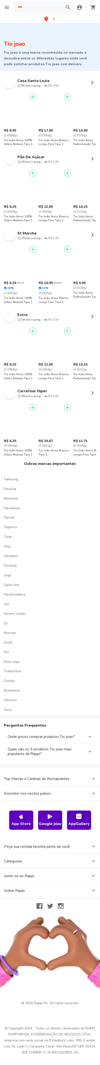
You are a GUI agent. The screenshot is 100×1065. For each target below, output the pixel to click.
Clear (8, 536)
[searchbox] (43, 7)
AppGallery (79, 820)
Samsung (11, 479)
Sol (6, 604)
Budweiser (12, 690)
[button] (50, 19)
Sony (8, 709)
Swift (8, 642)
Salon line (11, 585)
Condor (9, 680)
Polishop (10, 565)
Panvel (9, 517)
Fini (6, 652)
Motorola (11, 498)
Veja (7, 546)
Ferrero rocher (15, 613)
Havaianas (12, 508)
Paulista (10, 489)
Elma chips (12, 661)
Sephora (10, 527)
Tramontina (12, 671)
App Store (21, 820)
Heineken (11, 556)
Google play (50, 820)
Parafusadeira (14, 594)
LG (6, 623)
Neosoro (10, 700)
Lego (7, 575)
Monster (10, 633)
